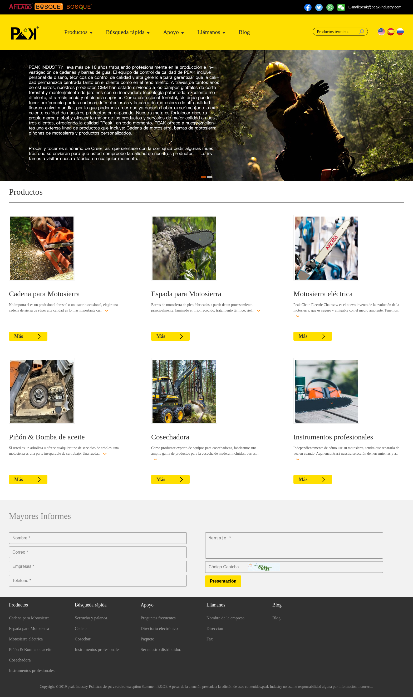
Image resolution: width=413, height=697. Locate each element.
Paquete (147, 639)
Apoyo (171, 32)
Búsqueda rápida (125, 32)
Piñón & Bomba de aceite (47, 437)
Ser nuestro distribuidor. (161, 649)
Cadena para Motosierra (44, 294)
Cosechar (83, 639)
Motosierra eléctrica (323, 294)
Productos (75, 32)
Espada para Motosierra (186, 294)
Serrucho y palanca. (91, 618)
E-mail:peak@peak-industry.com (374, 7)
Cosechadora (170, 437)
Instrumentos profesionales (333, 437)
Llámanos (208, 32)
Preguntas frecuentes (158, 618)
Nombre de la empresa (225, 618)
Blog (244, 32)
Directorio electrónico (159, 628)
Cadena (81, 628)
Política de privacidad (107, 686)
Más (18, 336)
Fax (209, 639)
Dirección (214, 628)
